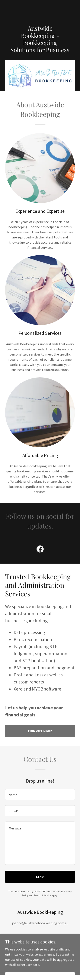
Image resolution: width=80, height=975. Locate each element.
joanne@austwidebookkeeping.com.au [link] (40, 923)
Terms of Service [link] (42, 895)
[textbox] (40, 794)
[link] (40, 10)
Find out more (40, 731)
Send (40, 877)
